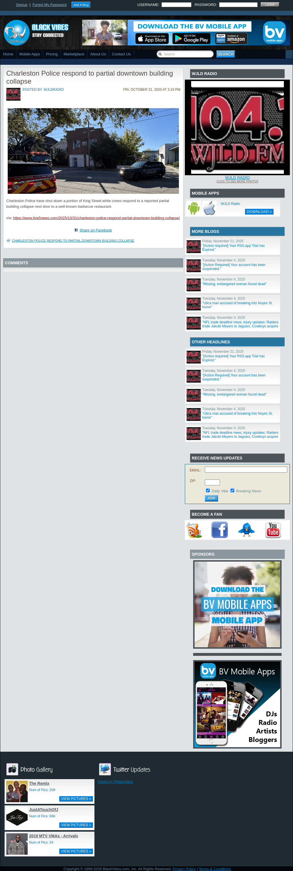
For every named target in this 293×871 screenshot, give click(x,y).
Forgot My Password (49, 5)
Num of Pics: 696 (42, 816)
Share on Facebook (96, 230)
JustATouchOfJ (43, 809)
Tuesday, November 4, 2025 (223, 260)
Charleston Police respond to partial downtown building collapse (73, 240)
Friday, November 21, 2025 (223, 241)
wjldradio (54, 90)
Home (8, 54)
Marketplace (74, 54)
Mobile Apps (29, 54)
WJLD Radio (237, 177)
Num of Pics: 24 (41, 842)
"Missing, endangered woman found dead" (234, 284)
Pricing (52, 54)
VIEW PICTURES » (76, 799)
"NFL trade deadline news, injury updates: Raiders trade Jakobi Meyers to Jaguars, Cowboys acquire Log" (240, 326)
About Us (98, 54)
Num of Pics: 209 (42, 790)
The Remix (39, 783)
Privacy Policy (184, 869)
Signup (21, 5)
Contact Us (121, 54)
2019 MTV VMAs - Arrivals (53, 836)
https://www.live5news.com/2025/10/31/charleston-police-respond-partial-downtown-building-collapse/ (96, 218)
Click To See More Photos (237, 181)
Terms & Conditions (215, 869)
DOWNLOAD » (259, 211)
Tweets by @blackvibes (115, 782)
